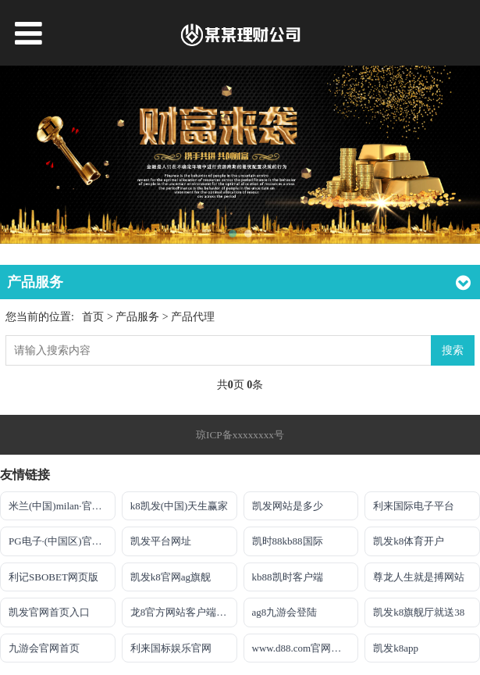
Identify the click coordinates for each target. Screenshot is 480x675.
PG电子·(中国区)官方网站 (62, 541)
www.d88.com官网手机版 (305, 648)
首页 (93, 317)
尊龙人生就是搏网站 (418, 577)
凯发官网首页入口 (49, 612)
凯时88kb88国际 (287, 541)
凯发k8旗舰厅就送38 (418, 612)
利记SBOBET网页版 (53, 577)
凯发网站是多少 (287, 506)
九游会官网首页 (44, 648)
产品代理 (193, 317)
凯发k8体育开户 (408, 541)
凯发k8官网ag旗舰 (170, 577)
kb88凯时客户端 (287, 577)
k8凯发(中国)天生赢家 (179, 506)
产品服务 (139, 317)
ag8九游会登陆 (285, 612)
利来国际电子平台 (413, 506)
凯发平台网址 (160, 541)
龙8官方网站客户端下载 (183, 612)
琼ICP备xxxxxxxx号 (240, 435)
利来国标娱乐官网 (171, 648)
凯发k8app (395, 648)
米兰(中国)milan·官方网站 (62, 506)
